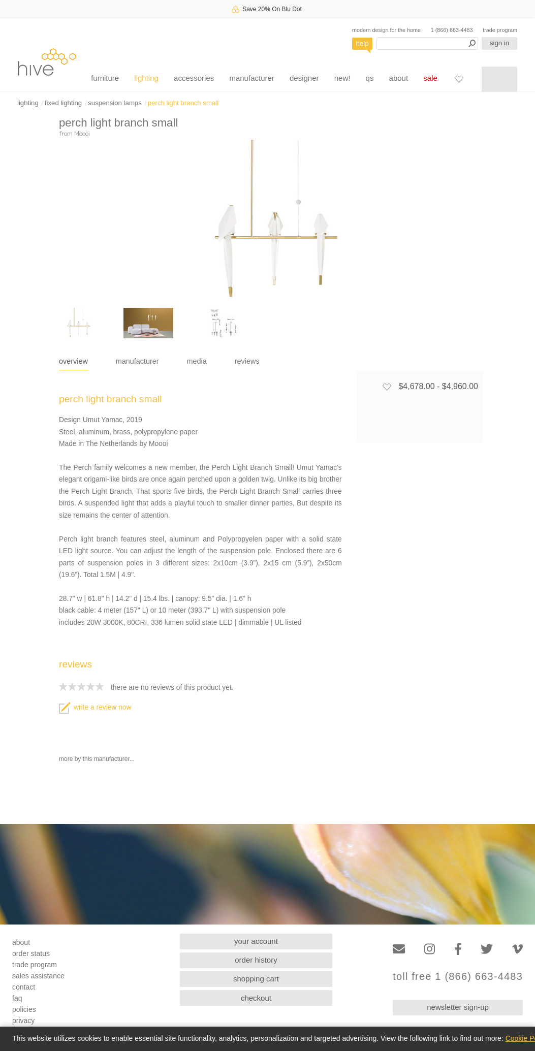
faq (17, 998)
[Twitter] (487, 949)
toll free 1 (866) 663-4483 (458, 976)
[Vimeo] (517, 949)
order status (31, 953)
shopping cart (256, 978)
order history (256, 960)
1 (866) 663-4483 (452, 30)
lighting (146, 78)
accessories (194, 78)
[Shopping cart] (499, 79)
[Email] (399, 949)
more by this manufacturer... (97, 758)
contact (23, 987)
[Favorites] (459, 79)
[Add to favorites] (386, 387)
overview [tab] (73, 361)
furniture (105, 78)
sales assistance (38, 976)
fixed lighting (63, 103)
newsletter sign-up (458, 1007)
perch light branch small (183, 103)
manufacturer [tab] (137, 361)
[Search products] (427, 43)
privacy (23, 1020)
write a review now (95, 707)
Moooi (82, 133)
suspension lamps (115, 103)
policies (24, 1009)
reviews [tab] (247, 361)
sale (430, 78)
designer (304, 78)
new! (342, 78)
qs (370, 78)
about (398, 78)
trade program (500, 30)
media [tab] (197, 361)
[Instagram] (429, 949)
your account (256, 941)
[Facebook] (458, 949)
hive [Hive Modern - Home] (47, 62)
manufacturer (251, 78)
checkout (256, 998)
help (362, 43)
